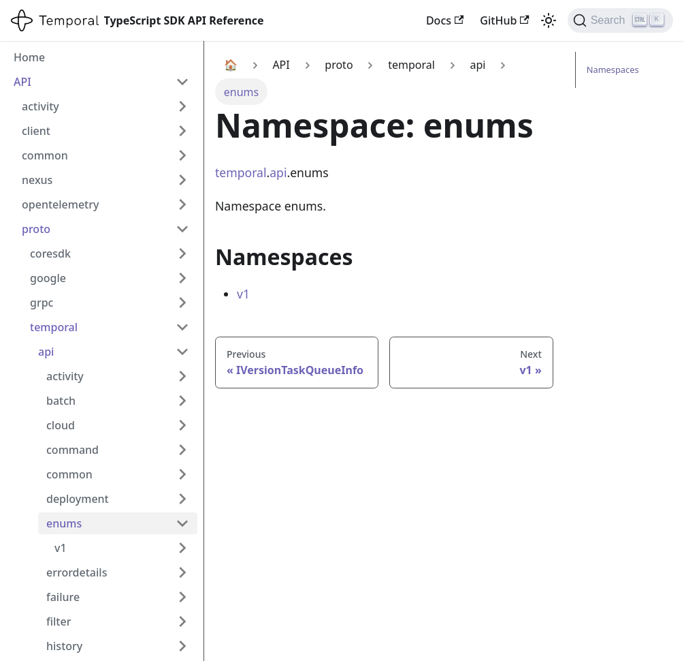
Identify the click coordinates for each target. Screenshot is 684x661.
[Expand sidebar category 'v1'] (182, 548)
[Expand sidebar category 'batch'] (182, 401)
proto (36, 228)
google (48, 278)
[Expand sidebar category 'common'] (182, 155)
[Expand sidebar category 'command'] (182, 450)
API (22, 81)
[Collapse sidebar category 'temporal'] (182, 327)
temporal (54, 327)
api (46, 351)
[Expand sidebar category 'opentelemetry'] (182, 204)
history (64, 646)
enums (64, 523)
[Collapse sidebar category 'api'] (182, 352)
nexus (37, 179)
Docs (444, 20)
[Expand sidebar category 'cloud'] (182, 425)
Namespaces (613, 69)
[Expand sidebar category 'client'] (182, 131)
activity (40, 106)
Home (29, 57)
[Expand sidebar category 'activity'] (182, 106)
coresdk (50, 253)
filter (58, 621)
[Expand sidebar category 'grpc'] (182, 302)
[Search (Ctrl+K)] (620, 20)
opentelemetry (60, 204)
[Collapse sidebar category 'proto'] (182, 229)
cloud (60, 425)
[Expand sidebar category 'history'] (182, 646)
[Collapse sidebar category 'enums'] (182, 523)
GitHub (504, 20)
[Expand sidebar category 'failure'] (182, 597)
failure (63, 596)
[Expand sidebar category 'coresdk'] (182, 253)
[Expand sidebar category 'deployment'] (182, 499)
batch (61, 400)
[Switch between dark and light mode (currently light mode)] (548, 20)
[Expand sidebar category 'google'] (182, 278)
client (36, 130)
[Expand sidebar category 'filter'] (182, 621)
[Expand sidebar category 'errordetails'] (182, 572)
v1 (60, 547)
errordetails (76, 572)
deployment (77, 498)
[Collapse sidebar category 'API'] (182, 82)
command (72, 449)
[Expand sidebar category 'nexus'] (182, 180)
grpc (41, 302)
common (45, 155)
